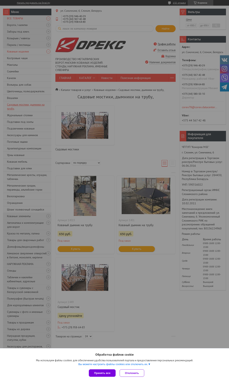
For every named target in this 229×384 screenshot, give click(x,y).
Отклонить (132, 373)
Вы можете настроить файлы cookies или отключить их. (113, 364)
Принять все (102, 373)
